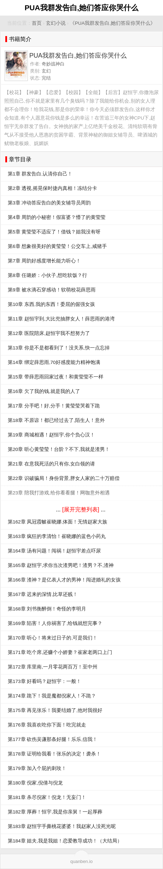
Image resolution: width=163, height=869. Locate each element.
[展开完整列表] (80, 509)
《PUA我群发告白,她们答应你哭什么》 (112, 23)
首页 (37, 23)
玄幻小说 (56, 23)
